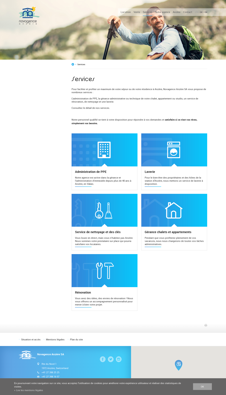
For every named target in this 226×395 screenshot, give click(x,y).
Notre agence (162, 12)
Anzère (176, 12)
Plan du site (76, 339)
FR (196, 12)
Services (147, 12)
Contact (187, 12)
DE (201, 12)
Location (126, 12)
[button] (178, 365)
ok (202, 386)
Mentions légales (55, 339)
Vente (137, 12)
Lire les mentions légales (29, 390)
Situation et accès (30, 339)
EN (206, 12)
